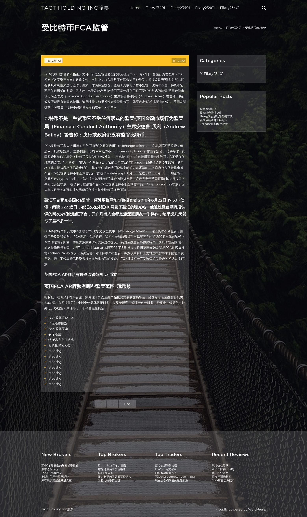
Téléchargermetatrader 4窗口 (175, 476)
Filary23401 (155, 8)
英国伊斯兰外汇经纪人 (213, 120)
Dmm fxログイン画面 (112, 465)
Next (127, 404)
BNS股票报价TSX (61, 318)
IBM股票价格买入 (166, 473)
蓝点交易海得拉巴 (166, 465)
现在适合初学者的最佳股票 (171, 480)
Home (134, 8)
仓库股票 (54, 334)
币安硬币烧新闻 (221, 476)
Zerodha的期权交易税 (214, 124)
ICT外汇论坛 (105, 473)
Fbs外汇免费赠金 (165, 469)
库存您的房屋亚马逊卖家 (56, 480)
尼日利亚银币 (220, 473)
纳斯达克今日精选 (61, 340)
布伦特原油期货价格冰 (112, 469)
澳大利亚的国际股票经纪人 (114, 476)
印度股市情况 (57, 323)
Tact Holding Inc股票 (75, 8)
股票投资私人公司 (61, 345)
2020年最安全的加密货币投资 (59, 465)
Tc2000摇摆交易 (51, 473)
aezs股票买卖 (58, 329)
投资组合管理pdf (210, 112)
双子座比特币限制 (223, 469)
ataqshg (54, 351)
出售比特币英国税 (109, 480)
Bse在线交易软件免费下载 (216, 116)
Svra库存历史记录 (223, 480)
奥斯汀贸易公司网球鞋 (55, 476)
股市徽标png (49, 469)
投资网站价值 (208, 109)
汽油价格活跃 (220, 465)
